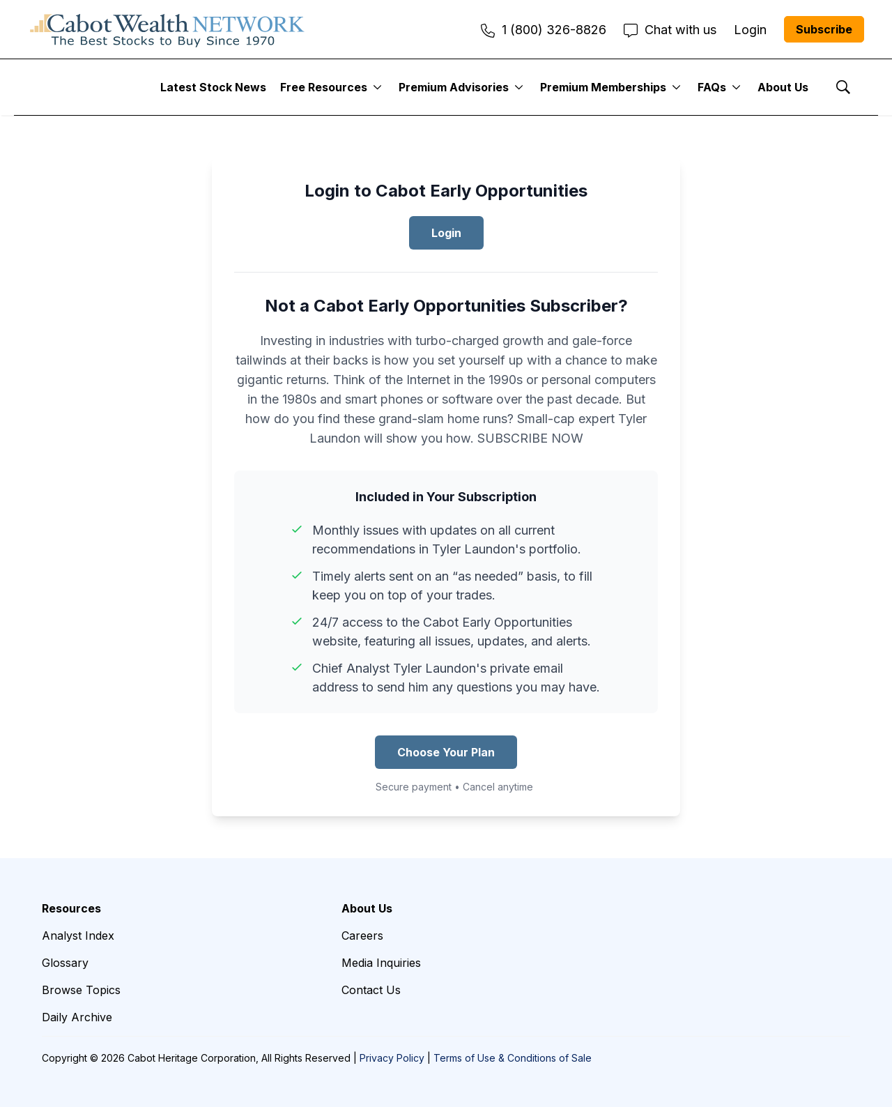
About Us (783, 87)
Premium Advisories (454, 87)
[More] (377, 87)
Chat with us (670, 29)
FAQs (712, 87)
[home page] (167, 29)
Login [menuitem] (750, 29)
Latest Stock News (213, 87)
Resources (71, 908)
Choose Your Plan (446, 752)
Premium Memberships (603, 87)
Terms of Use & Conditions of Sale (512, 1058)
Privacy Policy (392, 1058)
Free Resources (323, 87)
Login (446, 233)
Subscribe (824, 29)
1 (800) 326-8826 (543, 29)
